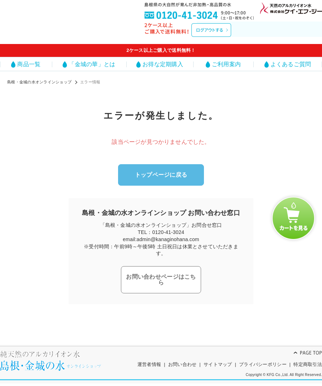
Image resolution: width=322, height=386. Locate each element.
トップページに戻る (161, 174)
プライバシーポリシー (263, 358)
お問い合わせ (182, 358)
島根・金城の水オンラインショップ (39, 82)
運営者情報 (149, 358)
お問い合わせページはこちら (161, 274)
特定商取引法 (307, 358)
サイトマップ (218, 358)
